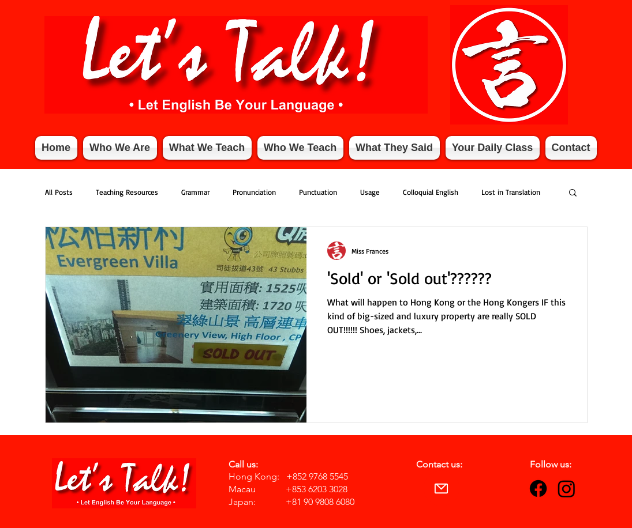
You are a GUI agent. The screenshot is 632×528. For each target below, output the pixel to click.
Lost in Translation (510, 192)
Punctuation (318, 192)
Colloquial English (430, 192)
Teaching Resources (127, 192)
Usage (370, 192)
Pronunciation (254, 192)
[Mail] (441, 488)
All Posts (59, 192)
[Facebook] (538, 488)
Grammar (195, 192)
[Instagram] (566, 488)
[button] (572, 193)
